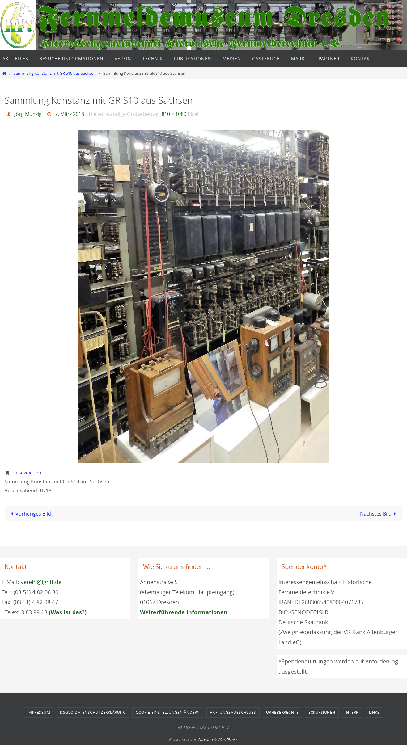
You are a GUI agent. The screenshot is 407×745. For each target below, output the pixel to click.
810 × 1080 (174, 114)
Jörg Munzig (28, 114)
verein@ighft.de (41, 581)
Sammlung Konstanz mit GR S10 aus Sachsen (55, 73)
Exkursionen (321, 711)
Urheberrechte (282, 711)
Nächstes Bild (379, 513)
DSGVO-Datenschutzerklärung (93, 711)
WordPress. (227, 739)
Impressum (39, 711)
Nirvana (205, 739)
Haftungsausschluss (233, 711)
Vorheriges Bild (30, 513)
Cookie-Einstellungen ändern (168, 711)
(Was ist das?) (68, 612)
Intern (352, 711)
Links (374, 711)
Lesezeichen (27, 472)
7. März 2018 (69, 114)
